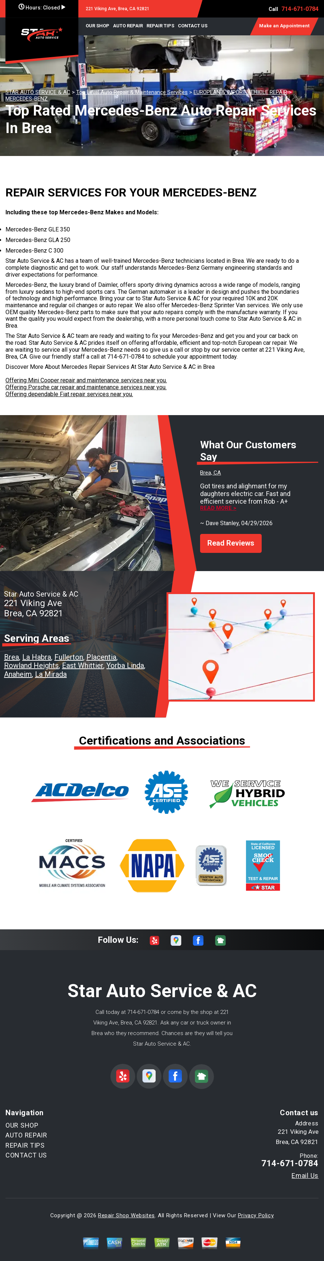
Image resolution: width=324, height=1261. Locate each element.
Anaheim (18, 667)
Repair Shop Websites (126, 1209)
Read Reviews (230, 536)
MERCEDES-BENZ (26, 98)
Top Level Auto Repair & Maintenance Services (132, 92)
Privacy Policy (256, 1209)
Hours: (42, 8)
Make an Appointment (284, 25)
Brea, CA (210, 472)
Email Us (305, 1169)
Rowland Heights (31, 659)
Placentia (101, 650)
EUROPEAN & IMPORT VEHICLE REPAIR (240, 92)
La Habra (36, 650)
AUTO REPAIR (128, 25)
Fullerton (68, 650)
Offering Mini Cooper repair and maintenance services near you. (86, 380)
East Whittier (82, 659)
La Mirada (51, 667)
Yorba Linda (125, 659)
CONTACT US (192, 25)
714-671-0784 (300, 8)
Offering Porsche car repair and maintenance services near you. (86, 387)
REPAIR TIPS (160, 25)
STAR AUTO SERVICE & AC (37, 92)
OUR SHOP (97, 25)
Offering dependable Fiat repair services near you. (69, 394)
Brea (11, 650)
